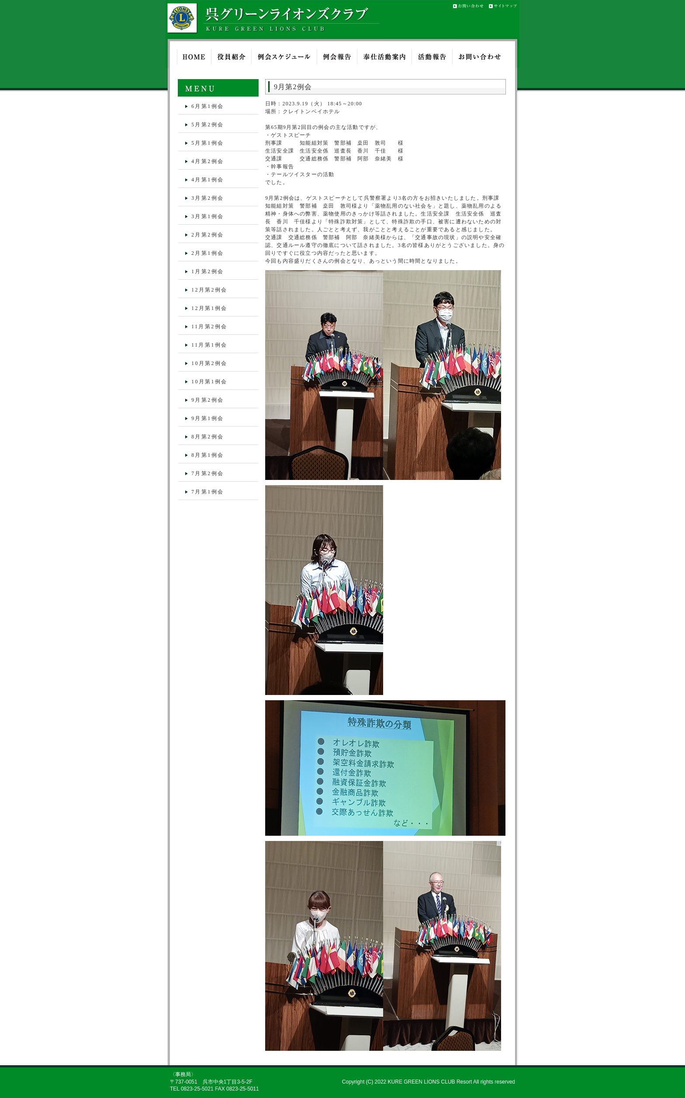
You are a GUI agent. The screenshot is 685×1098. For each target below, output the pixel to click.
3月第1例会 (207, 216)
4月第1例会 (207, 180)
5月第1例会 (207, 143)
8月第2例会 (207, 437)
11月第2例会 (209, 326)
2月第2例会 (207, 235)
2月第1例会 (207, 253)
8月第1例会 (207, 455)
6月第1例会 (207, 106)
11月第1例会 (209, 345)
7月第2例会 (207, 473)
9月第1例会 (207, 418)
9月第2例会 (207, 400)
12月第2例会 (209, 290)
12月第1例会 (209, 308)
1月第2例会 (207, 271)
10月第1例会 (209, 382)
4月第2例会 (207, 161)
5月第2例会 (207, 125)
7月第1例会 (207, 492)
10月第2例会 (209, 363)
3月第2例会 (207, 198)
